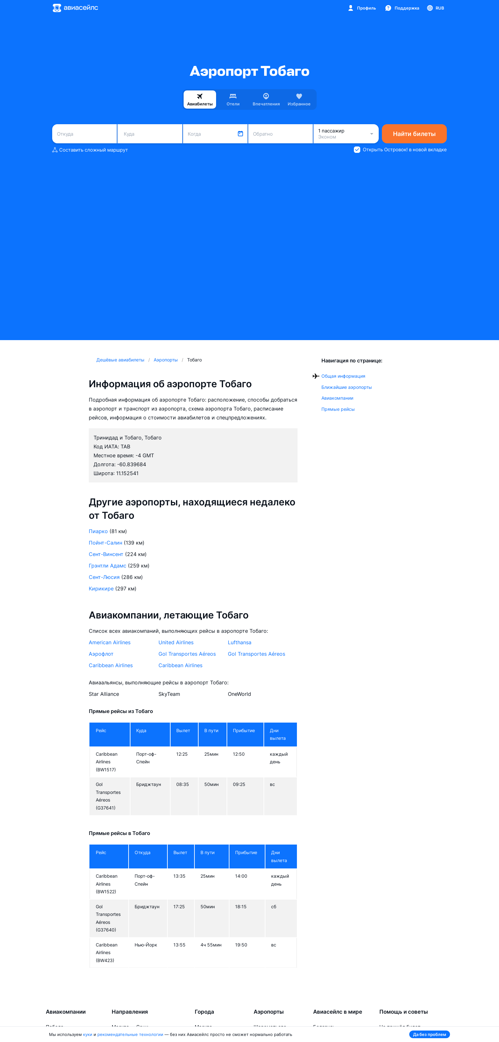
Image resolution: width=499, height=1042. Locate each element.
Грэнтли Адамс (107, 565)
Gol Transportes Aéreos (187, 654)
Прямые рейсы (338, 409)
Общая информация (343, 376)
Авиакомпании (337, 398)
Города (204, 1012)
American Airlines (109, 642)
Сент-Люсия (104, 577)
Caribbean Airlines (111, 665)
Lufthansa (239, 642)
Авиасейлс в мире (337, 1012)
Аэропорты (269, 1012)
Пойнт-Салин (105, 542)
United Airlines (175, 642)
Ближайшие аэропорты (346, 387)
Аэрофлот (101, 654)
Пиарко (98, 531)
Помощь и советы (403, 1012)
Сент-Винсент (106, 554)
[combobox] (84, 133)
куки (87, 1034)
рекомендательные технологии (130, 1034)
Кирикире (101, 588)
